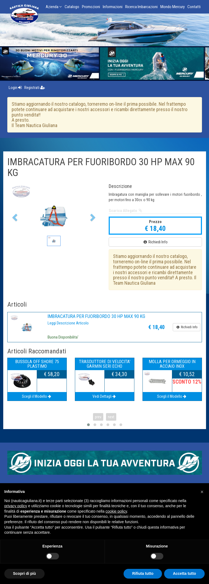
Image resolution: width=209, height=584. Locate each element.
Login (15, 87)
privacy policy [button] (15, 506)
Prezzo (155, 221)
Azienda (54, 6)
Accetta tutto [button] (184, 573)
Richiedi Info (155, 242)
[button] (14, 215)
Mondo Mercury (172, 6)
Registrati (34, 87)
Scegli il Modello (37, 396)
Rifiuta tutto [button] (143, 573)
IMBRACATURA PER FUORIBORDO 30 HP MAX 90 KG (96, 316)
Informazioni (112, 6)
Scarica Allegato (126, 210)
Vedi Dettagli (104, 396)
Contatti (194, 6)
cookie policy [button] (116, 511)
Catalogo (72, 6)
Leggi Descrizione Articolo (68, 323)
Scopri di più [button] (24, 573)
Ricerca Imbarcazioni (141, 6)
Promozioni (91, 6)
